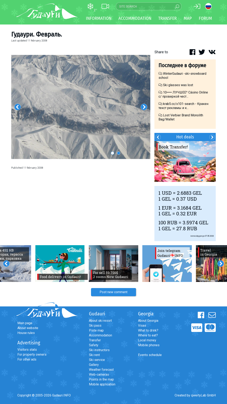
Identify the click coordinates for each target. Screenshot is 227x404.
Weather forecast (101, 370)
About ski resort (100, 321)
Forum (205, 18)
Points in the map (101, 379)
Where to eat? (148, 335)
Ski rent (94, 355)
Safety (93, 345)
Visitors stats (27, 350)
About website (27, 328)
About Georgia (148, 321)
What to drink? (148, 330)
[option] (80, 107)
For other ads (26, 359)
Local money (147, 340)
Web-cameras (99, 374)
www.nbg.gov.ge (197, 236)
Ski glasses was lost (175, 85)
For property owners (31, 354)
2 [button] (118, 153)
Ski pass (95, 325)
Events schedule (150, 355)
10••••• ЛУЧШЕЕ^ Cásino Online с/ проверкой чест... (183, 94)
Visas (142, 325)
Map (188, 18)
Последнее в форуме (182, 65)
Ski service (97, 360)
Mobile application (102, 384)
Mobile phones (149, 345)
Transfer (95, 340)
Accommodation (100, 335)
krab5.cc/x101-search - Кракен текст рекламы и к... (183, 106)
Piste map (96, 330)
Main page (24, 323)
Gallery (94, 365)
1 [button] (112, 153)
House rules (26, 333)
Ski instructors (99, 350)
